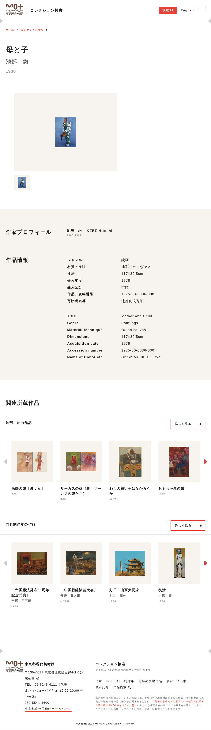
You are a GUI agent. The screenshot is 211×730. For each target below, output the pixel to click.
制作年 (129, 681)
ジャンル (113, 681)
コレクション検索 (32, 29)
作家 (99, 681)
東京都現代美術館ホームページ (48, 708)
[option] (65, 132)
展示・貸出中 (176, 681)
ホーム (10, 29)
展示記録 (102, 687)
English (187, 10)
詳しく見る (183, 424)
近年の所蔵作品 (150, 681)
